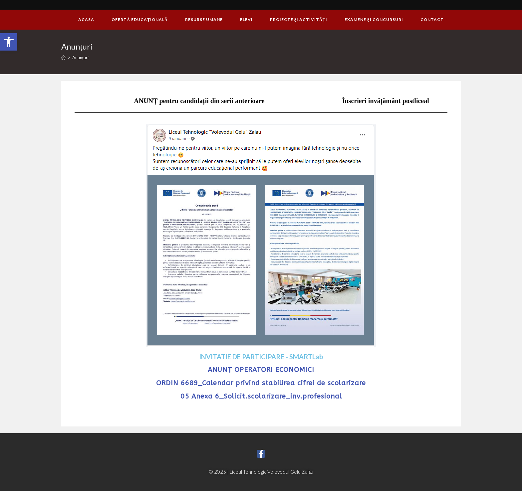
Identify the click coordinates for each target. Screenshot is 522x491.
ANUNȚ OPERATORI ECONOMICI (261, 370)
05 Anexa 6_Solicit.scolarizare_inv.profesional (261, 396)
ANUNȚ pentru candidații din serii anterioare (199, 100)
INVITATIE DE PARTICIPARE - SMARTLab (261, 357)
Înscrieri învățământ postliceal (385, 100)
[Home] (63, 57)
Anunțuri (80, 57)
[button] (8, 42)
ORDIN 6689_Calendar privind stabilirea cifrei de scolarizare (261, 383)
